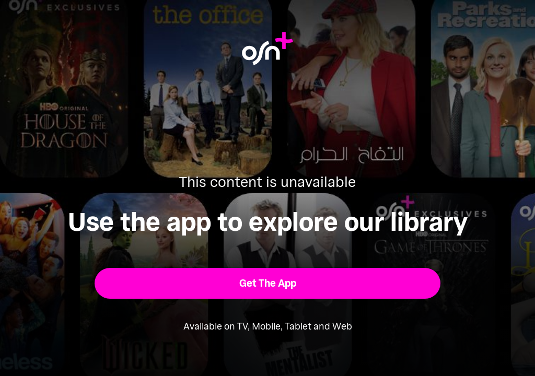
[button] (268, 283)
